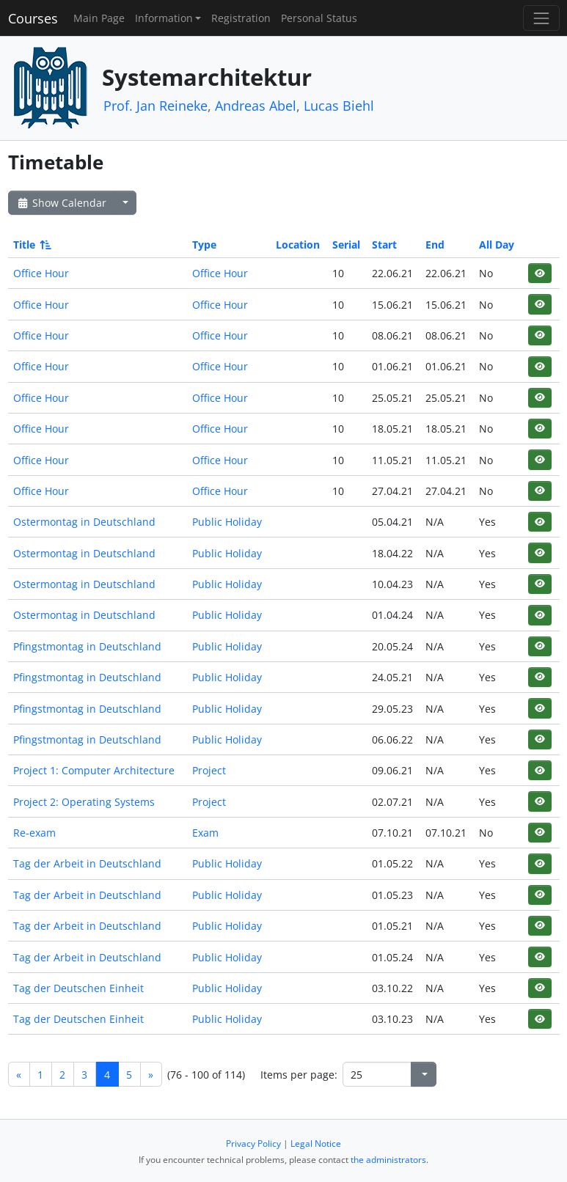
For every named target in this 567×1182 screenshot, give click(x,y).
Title (31, 244)
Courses (33, 18)
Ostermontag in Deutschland (84, 522)
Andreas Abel (255, 105)
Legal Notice (315, 1143)
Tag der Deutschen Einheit (78, 988)
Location (298, 245)
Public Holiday (227, 522)
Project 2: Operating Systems (84, 802)
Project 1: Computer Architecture (94, 770)
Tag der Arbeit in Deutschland (87, 863)
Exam (205, 833)
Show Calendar (61, 203)
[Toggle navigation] (541, 18)
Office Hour (41, 273)
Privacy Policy (253, 1143)
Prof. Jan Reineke (155, 105)
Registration (241, 18)
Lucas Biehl (339, 105)
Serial (346, 245)
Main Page (99, 18)
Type (204, 245)
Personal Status (319, 18)
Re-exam (34, 833)
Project (209, 770)
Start (384, 245)
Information (164, 18)
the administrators (388, 1159)
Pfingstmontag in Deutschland (87, 646)
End (435, 245)
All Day (496, 245)
